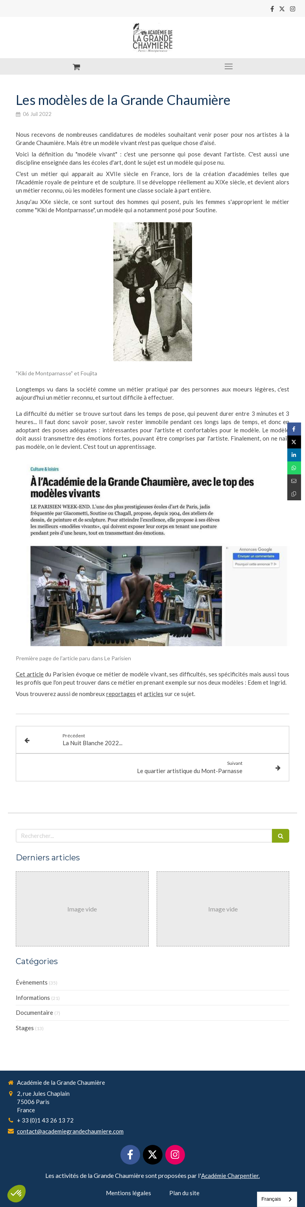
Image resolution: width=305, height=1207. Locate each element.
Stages (25, 1027)
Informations (33, 997)
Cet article (30, 674)
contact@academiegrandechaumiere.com (70, 1131)
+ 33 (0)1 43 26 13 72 (45, 1120)
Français (271, 1199)
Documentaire (34, 1012)
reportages (121, 693)
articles (153, 693)
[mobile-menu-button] (229, 66)
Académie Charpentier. (230, 1175)
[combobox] (277, 1199)
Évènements (32, 982)
